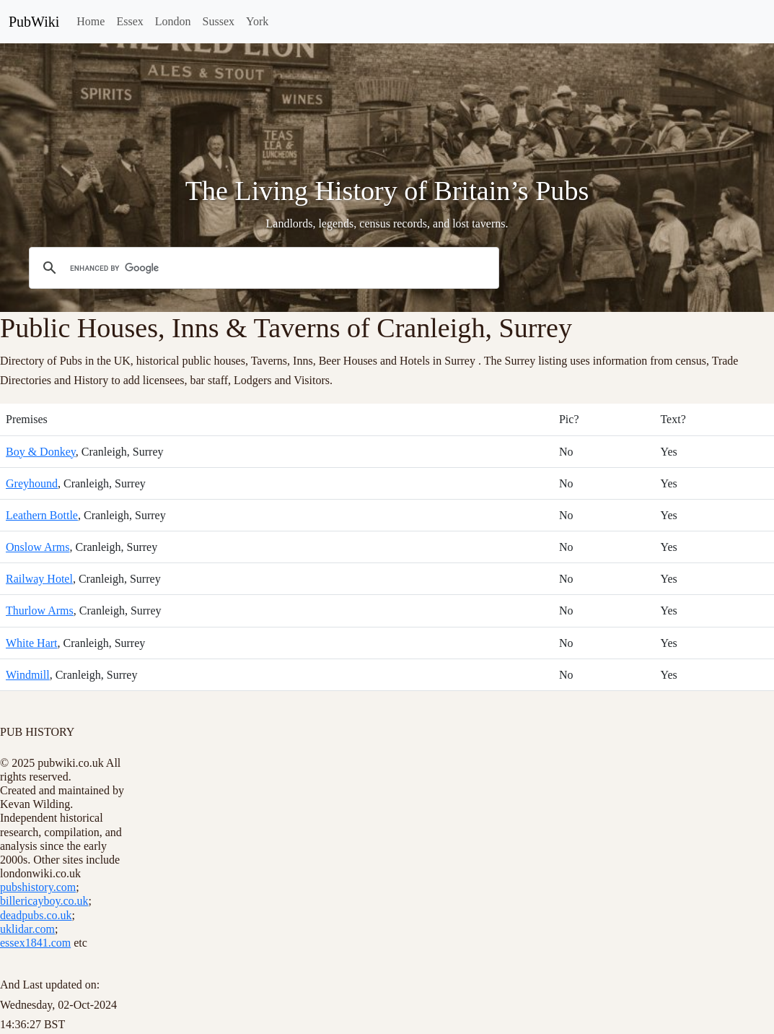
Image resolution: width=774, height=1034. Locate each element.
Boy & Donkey (41, 452)
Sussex (218, 21)
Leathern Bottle (42, 515)
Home (90, 21)
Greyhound (32, 483)
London (173, 21)
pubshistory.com (38, 887)
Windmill (28, 675)
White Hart (32, 643)
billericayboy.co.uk (44, 901)
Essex (129, 21)
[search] (262, 268)
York (257, 21)
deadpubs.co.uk (36, 915)
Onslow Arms (37, 547)
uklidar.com (27, 929)
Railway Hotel (39, 579)
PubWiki (34, 22)
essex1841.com (35, 943)
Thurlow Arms (40, 610)
